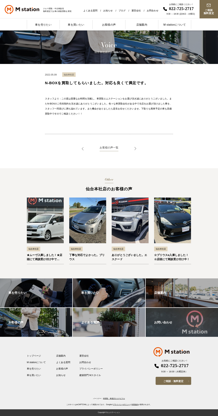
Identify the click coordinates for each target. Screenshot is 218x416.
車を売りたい (43, 24)
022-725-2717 (181, 8)
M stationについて (174, 24)
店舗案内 (141, 24)
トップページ (34, 355)
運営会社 (136, 10)
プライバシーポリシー (91, 368)
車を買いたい (76, 24)
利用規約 (134, 404)
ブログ (122, 10)
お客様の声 (109, 24)
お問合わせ (152, 10)
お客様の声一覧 (109, 147)
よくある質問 (90, 10)
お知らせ (108, 10)
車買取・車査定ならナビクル (114, 398)
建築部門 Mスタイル (90, 375)
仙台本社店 (34, 249)
